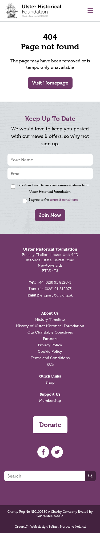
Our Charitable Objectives (50, 332)
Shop (50, 382)
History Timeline (50, 319)
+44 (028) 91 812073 (54, 282)
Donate (50, 424)
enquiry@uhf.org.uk (56, 295)
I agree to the (53, 200)
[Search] (44, 476)
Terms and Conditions (50, 358)
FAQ (50, 364)
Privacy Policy (50, 345)
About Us (50, 313)
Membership (50, 400)
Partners (50, 338)
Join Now (50, 215)
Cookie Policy (50, 351)
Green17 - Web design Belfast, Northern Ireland (50, 526)
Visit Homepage (50, 83)
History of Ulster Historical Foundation (50, 326)
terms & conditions (64, 200)
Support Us (50, 394)
